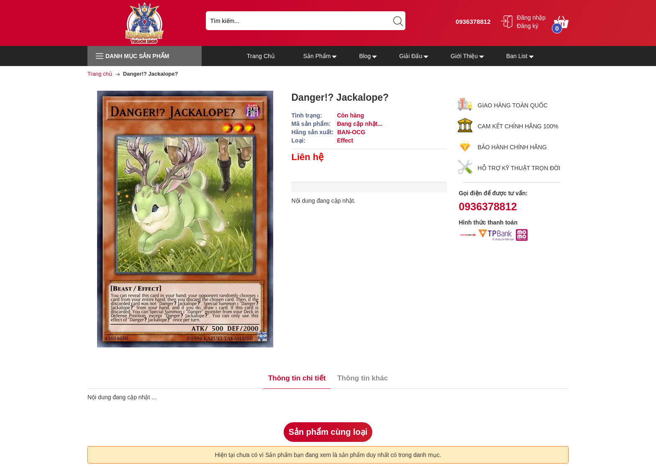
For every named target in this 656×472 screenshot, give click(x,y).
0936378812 (472, 21)
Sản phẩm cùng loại (328, 431)
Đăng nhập (531, 17)
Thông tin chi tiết (296, 378)
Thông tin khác (362, 378)
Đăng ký (527, 26)
